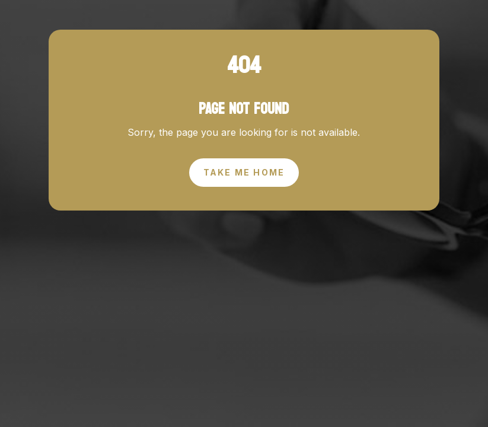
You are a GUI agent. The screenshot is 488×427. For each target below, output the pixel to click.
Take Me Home (244, 172)
